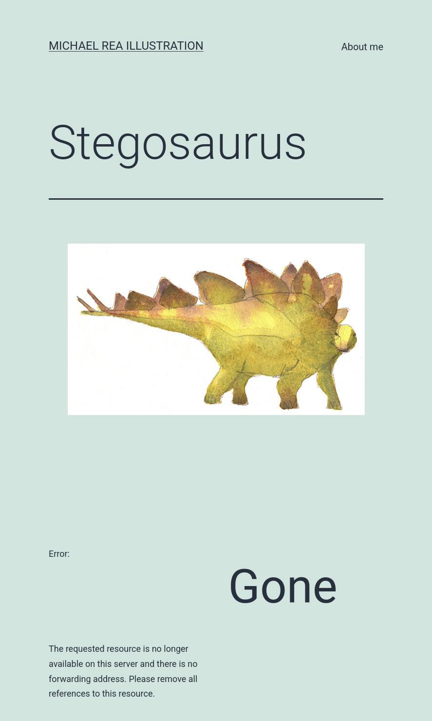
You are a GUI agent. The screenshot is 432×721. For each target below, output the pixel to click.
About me (362, 47)
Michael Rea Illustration (126, 46)
